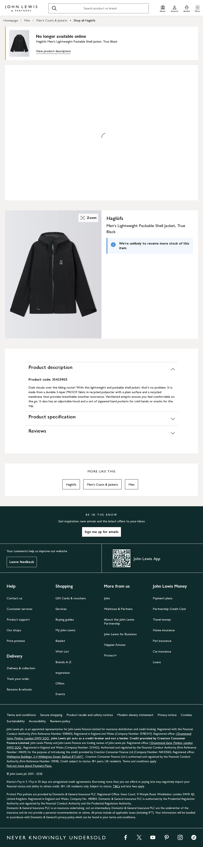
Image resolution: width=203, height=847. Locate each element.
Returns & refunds (19, 689)
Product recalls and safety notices (90, 715)
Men (27, 20)
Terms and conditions (21, 715)
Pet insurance (162, 641)
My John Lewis (65, 630)
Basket (60, 641)
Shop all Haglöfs (84, 20)
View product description (53, 51)
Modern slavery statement (135, 715)
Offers (59, 683)
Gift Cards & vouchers (70, 598)
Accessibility (37, 721)
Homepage (10, 20)
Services (61, 609)
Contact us (14, 598)
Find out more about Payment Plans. (29, 766)
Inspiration (62, 673)
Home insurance (164, 630)
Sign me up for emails (101, 532)
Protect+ (110, 655)
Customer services (19, 609)
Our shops (14, 630)
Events (60, 694)
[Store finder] (163, 8)
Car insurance (162, 651)
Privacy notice (167, 715)
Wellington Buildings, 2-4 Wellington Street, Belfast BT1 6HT (45, 757)
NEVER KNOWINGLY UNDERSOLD (57, 837)
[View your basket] (187, 8)
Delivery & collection (21, 668)
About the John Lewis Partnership (119, 621)
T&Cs (116, 786)
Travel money (162, 619)
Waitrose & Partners (118, 609)
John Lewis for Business (120, 634)
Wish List (62, 651)
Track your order (18, 679)
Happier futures (115, 645)
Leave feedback (21, 562)
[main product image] (22, 43)
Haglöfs (71, 484)
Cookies (186, 715)
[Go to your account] (175, 8)
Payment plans (162, 598)
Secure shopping (51, 715)
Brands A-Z (63, 662)
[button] (197, 8)
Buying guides (64, 619)
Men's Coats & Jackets (51, 20)
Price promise (16, 641)
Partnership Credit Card (169, 609)
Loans (157, 662)
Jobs (107, 598)
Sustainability (16, 721)
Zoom (88, 217)
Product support (18, 619)
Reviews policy (60, 721)
